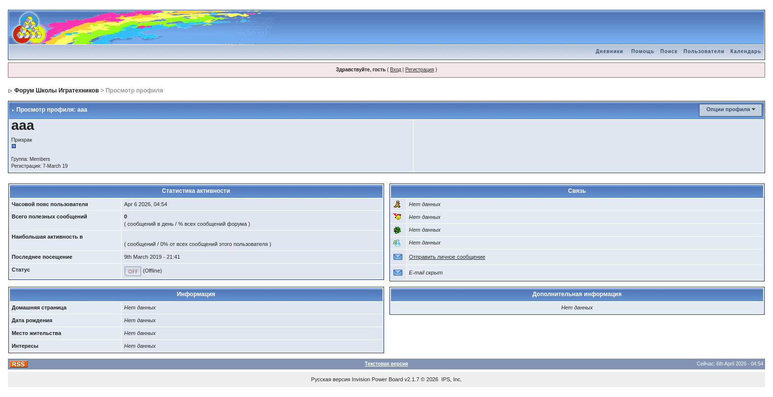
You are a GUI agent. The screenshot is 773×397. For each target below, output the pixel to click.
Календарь (746, 51)
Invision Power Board (377, 379)
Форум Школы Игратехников (56, 90)
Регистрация (419, 69)
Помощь (642, 51)
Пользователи (704, 51)
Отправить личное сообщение (447, 257)
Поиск (669, 51)
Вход (395, 69)
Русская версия (330, 379)
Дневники (609, 51)
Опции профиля (728, 109)
